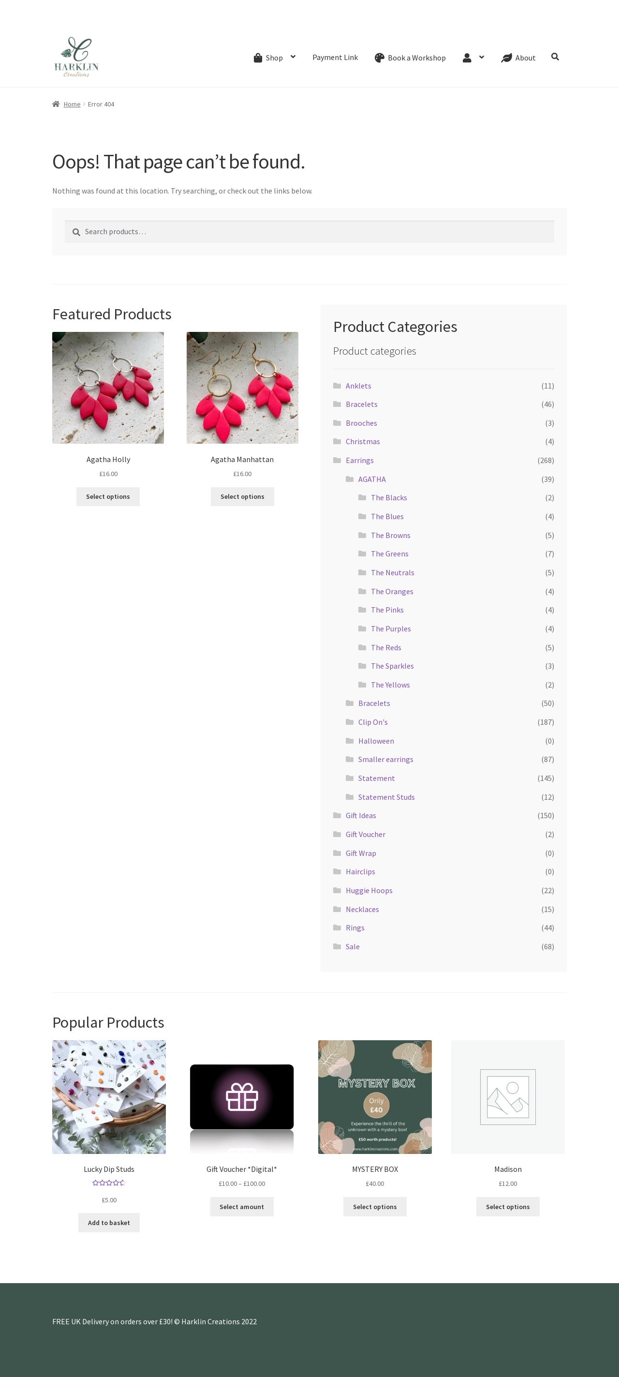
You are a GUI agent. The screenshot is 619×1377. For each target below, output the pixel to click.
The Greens (390, 553)
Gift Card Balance (127, 21)
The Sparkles (392, 666)
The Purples (391, 628)
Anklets (358, 385)
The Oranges (392, 591)
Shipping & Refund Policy (308, 21)
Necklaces (362, 909)
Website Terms (446, 21)
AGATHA (372, 479)
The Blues (387, 516)
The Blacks (389, 497)
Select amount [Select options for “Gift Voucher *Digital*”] (242, 1206)
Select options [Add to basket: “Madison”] (508, 1206)
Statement (376, 778)
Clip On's (373, 722)
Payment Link (335, 57)
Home (72, 104)
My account (399, 21)
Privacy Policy (543, 21)
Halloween (376, 741)
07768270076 (80, 7)
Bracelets (362, 404)
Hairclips (360, 871)
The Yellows (390, 684)
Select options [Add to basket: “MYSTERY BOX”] (375, 1206)
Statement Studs (386, 797)
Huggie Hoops (369, 890)
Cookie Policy (495, 21)
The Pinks (387, 609)
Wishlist (364, 21)
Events (170, 21)
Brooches (361, 423)
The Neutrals (392, 572)
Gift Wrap (361, 853)
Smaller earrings (385, 759)
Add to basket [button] (109, 1222)
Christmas (363, 441)
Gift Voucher (365, 834)
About (197, 21)
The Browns (391, 535)
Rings (355, 927)
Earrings (360, 460)
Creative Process (239, 21)
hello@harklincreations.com (166, 7)
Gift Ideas (361, 815)
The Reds (386, 647)
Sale (353, 946)
